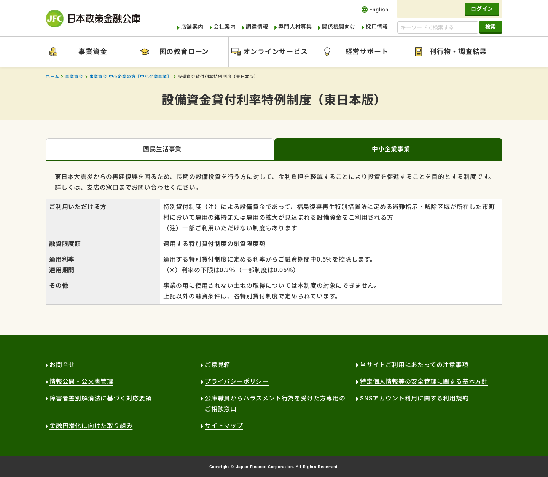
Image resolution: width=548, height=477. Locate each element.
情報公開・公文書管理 (81, 381)
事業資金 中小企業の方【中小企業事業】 (130, 76)
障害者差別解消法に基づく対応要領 (100, 398)
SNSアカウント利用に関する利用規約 (414, 398)
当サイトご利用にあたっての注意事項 (414, 365)
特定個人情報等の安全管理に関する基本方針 (424, 381)
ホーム (52, 76)
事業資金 (92, 52)
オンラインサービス (275, 52)
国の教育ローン (184, 52)
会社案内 (224, 27)
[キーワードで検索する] (437, 27)
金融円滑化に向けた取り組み (90, 425)
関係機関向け (339, 27)
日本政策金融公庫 (93, 18)
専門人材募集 (295, 27)
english (375, 9)
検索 (490, 27)
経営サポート (367, 52)
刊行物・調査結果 (458, 52)
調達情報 (257, 27)
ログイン (482, 9)
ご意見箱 (217, 365)
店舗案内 (192, 27)
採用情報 (377, 27)
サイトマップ (224, 425)
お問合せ (62, 365)
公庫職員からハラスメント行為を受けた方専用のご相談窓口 (275, 404)
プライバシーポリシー (237, 381)
